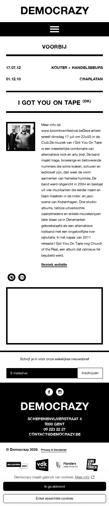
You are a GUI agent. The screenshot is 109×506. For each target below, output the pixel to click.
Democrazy (54, 10)
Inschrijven (90, 373)
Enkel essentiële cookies (54, 498)
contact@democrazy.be (55, 434)
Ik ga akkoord (54, 486)
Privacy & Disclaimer (54, 449)
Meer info (82, 477)
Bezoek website (54, 264)
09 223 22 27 (54, 429)
